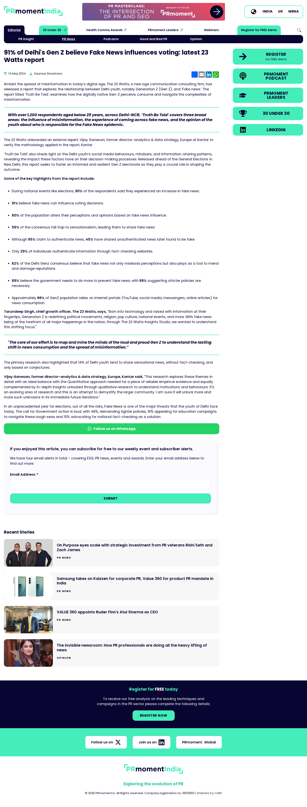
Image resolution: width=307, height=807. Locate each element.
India (268, 11)
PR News (68, 39)
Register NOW (153, 715)
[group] (153, 12)
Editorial (14, 30)
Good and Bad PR (153, 39)
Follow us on (106, 742)
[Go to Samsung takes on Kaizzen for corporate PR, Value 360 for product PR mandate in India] (111, 586)
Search (299, 30)
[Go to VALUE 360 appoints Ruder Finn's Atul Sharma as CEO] (111, 620)
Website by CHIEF (209, 793)
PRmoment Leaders (163, 30)
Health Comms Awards (104, 30)
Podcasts (111, 39)
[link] (153, 12)
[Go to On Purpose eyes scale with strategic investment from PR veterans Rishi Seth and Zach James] (111, 553)
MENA (293, 11)
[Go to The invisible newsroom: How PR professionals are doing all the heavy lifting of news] (111, 653)
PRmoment (199, 742)
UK (280, 11)
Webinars (211, 30)
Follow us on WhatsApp (112, 428)
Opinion (196, 39)
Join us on (151, 742)
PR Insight (26, 39)
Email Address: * (24, 474)
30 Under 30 (52, 30)
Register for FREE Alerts (259, 30)
